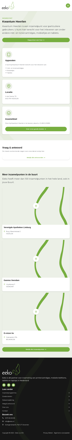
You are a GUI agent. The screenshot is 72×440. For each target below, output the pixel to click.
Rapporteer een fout (35, 40)
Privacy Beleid (47, 433)
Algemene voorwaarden (62, 433)
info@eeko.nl (9, 421)
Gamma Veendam (11, 280)
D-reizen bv (9, 333)
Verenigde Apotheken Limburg (17, 227)
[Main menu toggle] (68, 5)
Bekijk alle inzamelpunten (35, 349)
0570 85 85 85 (10, 418)
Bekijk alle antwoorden (35, 157)
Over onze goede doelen (35, 129)
